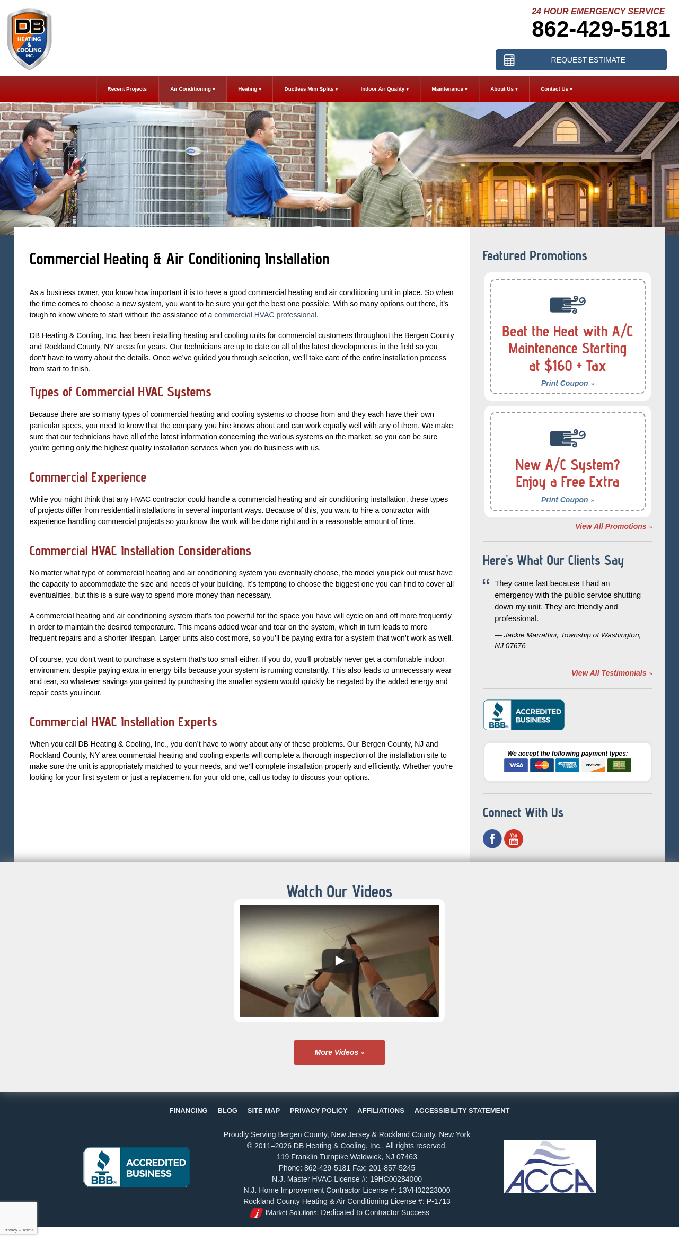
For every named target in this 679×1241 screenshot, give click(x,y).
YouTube (513, 838)
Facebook (492, 838)
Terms (28, 1230)
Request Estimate (588, 60)
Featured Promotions (535, 255)
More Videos (337, 1052)
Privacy (10, 1230)
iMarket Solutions (291, 1213)
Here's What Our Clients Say (553, 560)
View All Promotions (610, 526)
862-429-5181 (601, 28)
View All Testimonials (609, 673)
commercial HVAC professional (265, 315)
